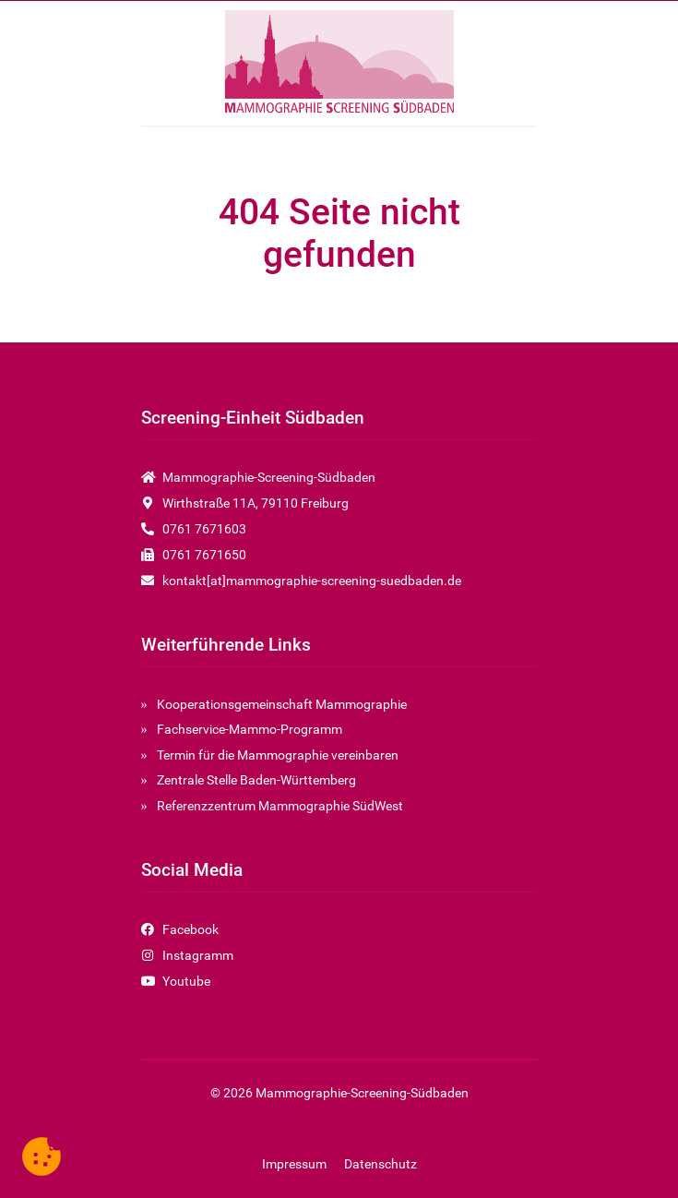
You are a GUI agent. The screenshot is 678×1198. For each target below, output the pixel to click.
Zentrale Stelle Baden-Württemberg (256, 780)
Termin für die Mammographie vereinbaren (277, 755)
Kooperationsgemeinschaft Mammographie (282, 704)
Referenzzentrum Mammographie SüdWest (280, 805)
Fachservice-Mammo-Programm (249, 729)
